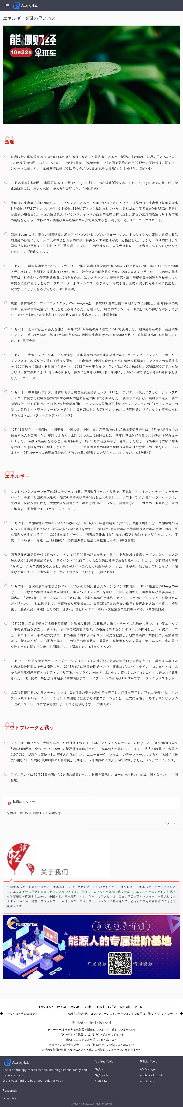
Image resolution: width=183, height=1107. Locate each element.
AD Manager (148, 1069)
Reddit (74, 1006)
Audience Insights (152, 1075)
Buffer (112, 1006)
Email (100, 1006)
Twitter (60, 1006)
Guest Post (11, 1098)
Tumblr (88, 1006)
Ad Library (147, 1082)
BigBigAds (101, 1075)
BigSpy (99, 1069)
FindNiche (101, 1082)
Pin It (139, 1006)
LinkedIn (126, 1006)
